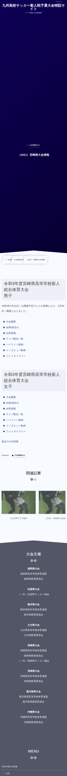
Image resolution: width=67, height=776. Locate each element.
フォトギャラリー (16, 356)
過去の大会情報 (10, 441)
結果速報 (11, 333)
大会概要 (11, 321)
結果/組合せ (12, 327)
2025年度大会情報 (10, 767)
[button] (59, 4)
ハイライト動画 (14, 344)
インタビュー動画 (16, 350)
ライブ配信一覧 (14, 339)
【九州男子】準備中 (19, 520)
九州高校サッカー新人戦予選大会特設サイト (33, 7)
